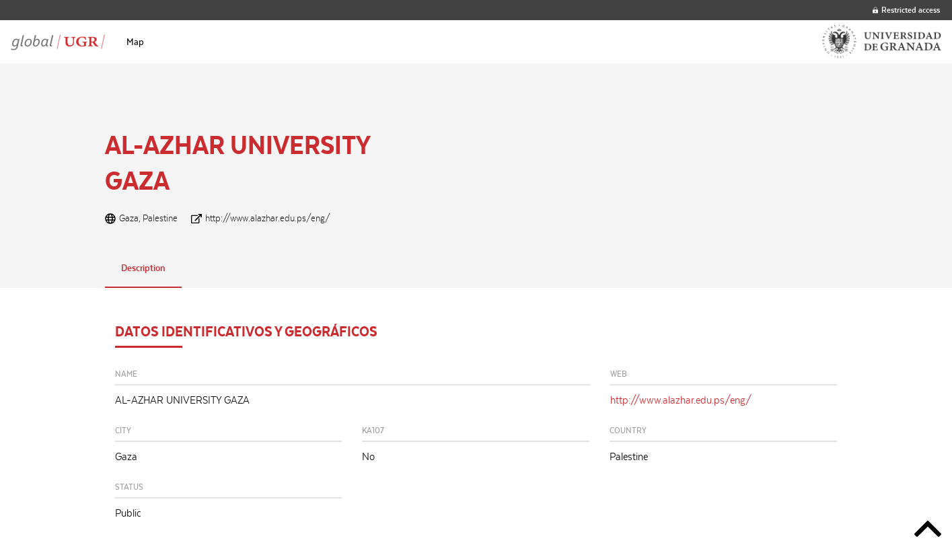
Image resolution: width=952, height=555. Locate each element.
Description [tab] (143, 267)
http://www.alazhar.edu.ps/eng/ (267, 218)
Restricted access (906, 10)
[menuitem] (135, 41)
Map (135, 41)
